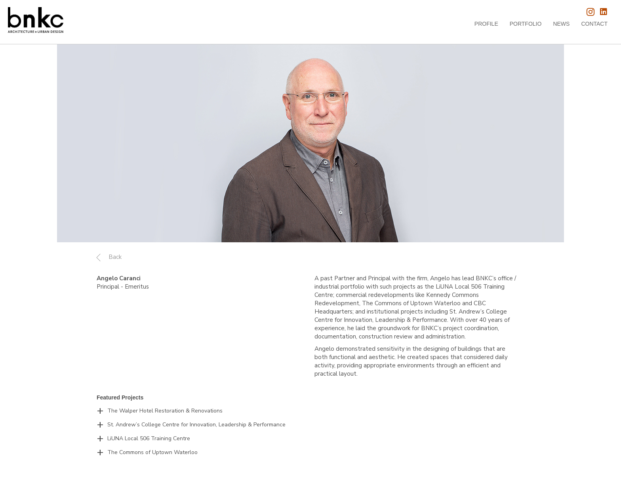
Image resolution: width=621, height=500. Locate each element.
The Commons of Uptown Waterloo (152, 452)
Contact (594, 24)
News (561, 24)
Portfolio (526, 24)
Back (115, 257)
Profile (486, 24)
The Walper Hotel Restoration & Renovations (165, 410)
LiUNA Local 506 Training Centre (148, 438)
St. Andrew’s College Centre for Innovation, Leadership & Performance (196, 424)
